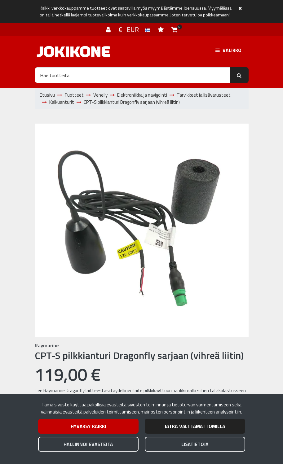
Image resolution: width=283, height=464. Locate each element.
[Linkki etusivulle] (73, 51)
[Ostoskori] (174, 29)
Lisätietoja (195, 444)
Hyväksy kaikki (88, 426)
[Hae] (132, 75)
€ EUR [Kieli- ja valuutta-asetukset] (135, 29)
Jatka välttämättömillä (195, 426)
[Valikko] (228, 50)
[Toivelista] (161, 29)
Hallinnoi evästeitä (88, 444)
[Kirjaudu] (109, 29)
